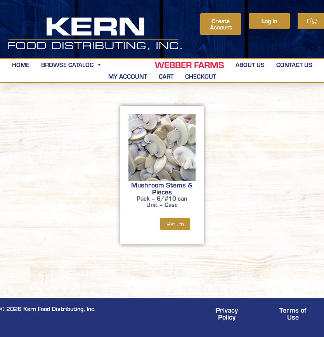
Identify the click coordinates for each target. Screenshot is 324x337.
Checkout (200, 76)
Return (175, 224)
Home (20, 64)
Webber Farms (189, 64)
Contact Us (294, 64)
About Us (250, 64)
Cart (166, 76)
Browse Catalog (71, 64)
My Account (127, 76)
